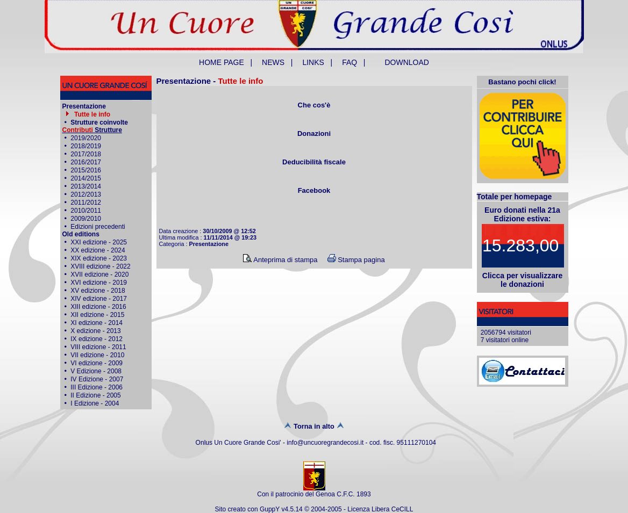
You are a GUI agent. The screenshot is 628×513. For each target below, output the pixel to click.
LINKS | (317, 62)
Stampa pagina (356, 260)
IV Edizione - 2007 (96, 379)
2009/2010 (85, 218)
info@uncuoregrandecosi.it (325, 442)
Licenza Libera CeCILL (380, 509)
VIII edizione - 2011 (98, 347)
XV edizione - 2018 (97, 290)
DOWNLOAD (407, 62)
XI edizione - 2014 (96, 323)
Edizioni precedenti (97, 226)
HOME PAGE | (225, 62)
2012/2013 (85, 194)
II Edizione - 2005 (95, 395)
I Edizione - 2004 (94, 403)
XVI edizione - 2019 (98, 282)
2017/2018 (85, 154)
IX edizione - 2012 (96, 339)
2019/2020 (85, 138)
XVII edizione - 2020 (99, 274)
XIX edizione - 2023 (98, 258)
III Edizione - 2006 (96, 387)
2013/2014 (85, 186)
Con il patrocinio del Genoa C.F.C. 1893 (313, 494)
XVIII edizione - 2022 (100, 266)
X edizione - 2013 (95, 331)
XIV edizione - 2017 (98, 298)
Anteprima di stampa (280, 260)
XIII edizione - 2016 (98, 306)
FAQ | (353, 62)
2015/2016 (85, 170)
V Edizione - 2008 (96, 371)
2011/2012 (85, 202)
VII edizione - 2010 (97, 355)
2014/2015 (85, 178)
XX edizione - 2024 (97, 250)
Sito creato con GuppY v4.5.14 (260, 509)
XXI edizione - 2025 (98, 242)
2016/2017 (85, 162)
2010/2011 (85, 210)
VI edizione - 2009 (96, 363)
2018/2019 (85, 146)
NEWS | (277, 62)
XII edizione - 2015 (97, 315)
